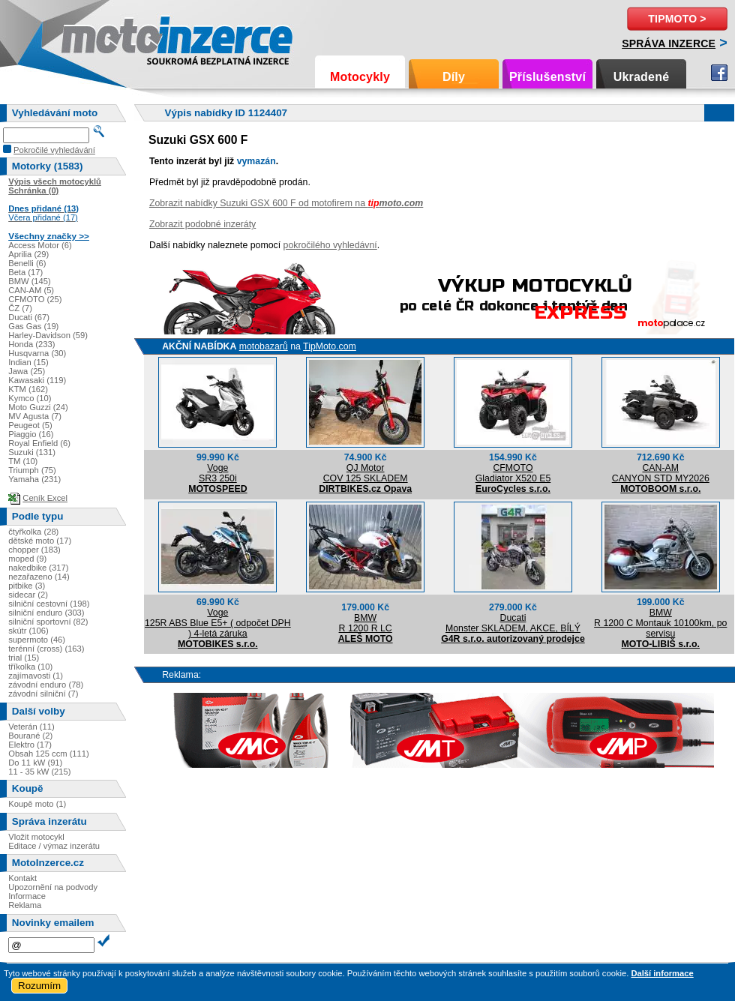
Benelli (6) (27, 263)
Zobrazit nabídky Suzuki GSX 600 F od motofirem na (286, 203)
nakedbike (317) (38, 567)
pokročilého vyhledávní (330, 245)
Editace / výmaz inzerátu (54, 845)
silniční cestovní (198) (48, 603)
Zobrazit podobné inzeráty (202, 224)
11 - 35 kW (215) (39, 771)
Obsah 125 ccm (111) (48, 753)
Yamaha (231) (34, 479)
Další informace (662, 973)
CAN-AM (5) (31, 290)
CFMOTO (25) (35, 299)
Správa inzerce (669, 43)
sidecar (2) (28, 594)
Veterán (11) (31, 726)
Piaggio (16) (30, 434)
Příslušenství (547, 76)
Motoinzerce (93, 37)
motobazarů (263, 346)
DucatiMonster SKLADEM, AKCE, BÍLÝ (513, 623)
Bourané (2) (30, 735)
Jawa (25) (26, 371)
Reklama (24, 905)
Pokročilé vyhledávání (54, 149)
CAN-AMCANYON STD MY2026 (661, 473)
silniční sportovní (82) (48, 621)
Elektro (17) (30, 744)
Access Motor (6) (40, 245)
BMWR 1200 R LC (365, 623)
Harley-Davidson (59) (48, 335)
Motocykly (360, 76)
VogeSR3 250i (218, 473)
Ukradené (642, 76)
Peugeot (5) (30, 425)
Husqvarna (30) (37, 353)
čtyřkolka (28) (33, 531)
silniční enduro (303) (46, 612)
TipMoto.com (329, 346)
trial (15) (23, 657)
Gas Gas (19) (33, 326)
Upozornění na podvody (53, 887)
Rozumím (39, 985)
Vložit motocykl (36, 836)
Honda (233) (31, 344)
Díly (453, 76)
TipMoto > (677, 19)
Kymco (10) (29, 398)
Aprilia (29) (28, 254)
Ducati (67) (29, 317)
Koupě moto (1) (37, 803)
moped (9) (27, 558)
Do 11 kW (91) (35, 762)
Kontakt (22, 878)
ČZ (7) (20, 308)
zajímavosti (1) (35, 675)
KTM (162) (28, 389)
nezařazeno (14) (38, 576)
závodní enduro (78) (45, 684)
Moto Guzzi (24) (38, 407)
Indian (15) (28, 362)
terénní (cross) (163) (46, 648)
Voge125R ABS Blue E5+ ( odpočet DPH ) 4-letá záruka (218, 623)
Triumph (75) (32, 470)
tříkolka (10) (30, 666)
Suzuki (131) (32, 452)
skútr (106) (28, 630)
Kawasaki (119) (37, 380)
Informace (27, 896)
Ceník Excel (45, 497)
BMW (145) (29, 281)
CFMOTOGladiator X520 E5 (513, 473)
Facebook (719, 72)
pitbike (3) (26, 585)
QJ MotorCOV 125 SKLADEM (365, 473)
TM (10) (23, 461)
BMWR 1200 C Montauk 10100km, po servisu (660, 623)
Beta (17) (25, 272)
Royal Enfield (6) (39, 443)
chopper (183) (34, 549)
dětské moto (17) (39, 540)
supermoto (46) (36, 639)
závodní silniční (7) (43, 693)
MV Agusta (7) (35, 416)
